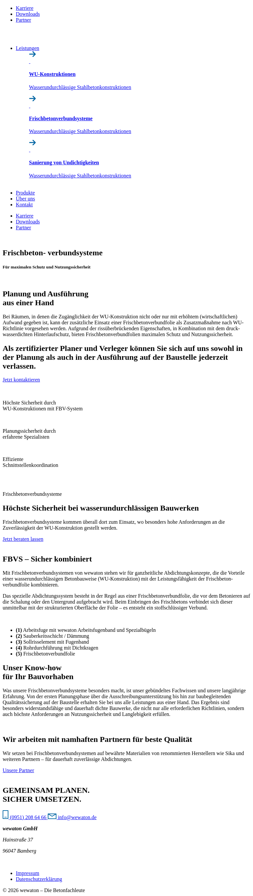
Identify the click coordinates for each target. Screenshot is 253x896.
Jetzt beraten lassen (23, 539)
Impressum (27, 873)
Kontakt (24, 204)
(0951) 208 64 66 (25, 817)
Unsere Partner (18, 770)
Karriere (24, 8)
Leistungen (27, 48)
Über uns (25, 198)
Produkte (25, 192)
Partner (23, 20)
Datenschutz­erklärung (39, 879)
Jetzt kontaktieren (21, 379)
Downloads (28, 14)
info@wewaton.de (72, 817)
